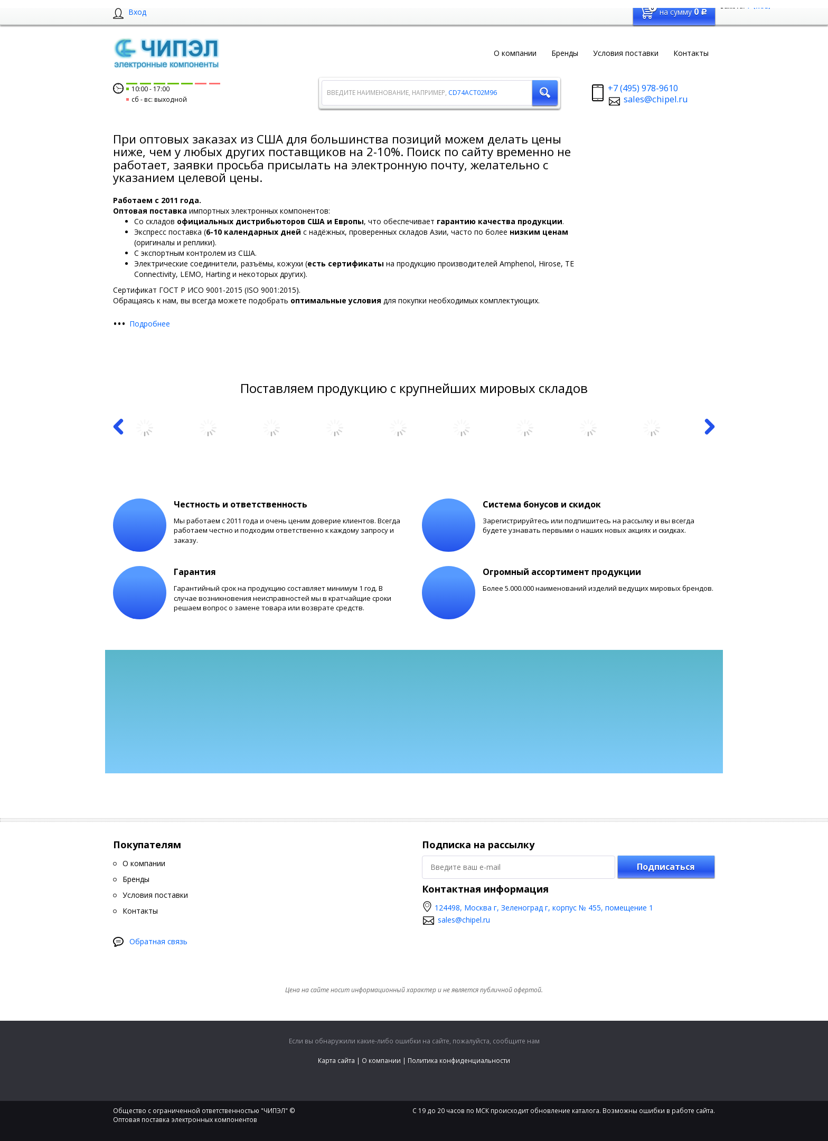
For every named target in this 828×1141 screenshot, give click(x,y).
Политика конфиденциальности (459, 1060)
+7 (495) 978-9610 (643, 88)
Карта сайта (336, 1060)
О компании (381, 1060)
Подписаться (666, 866)
